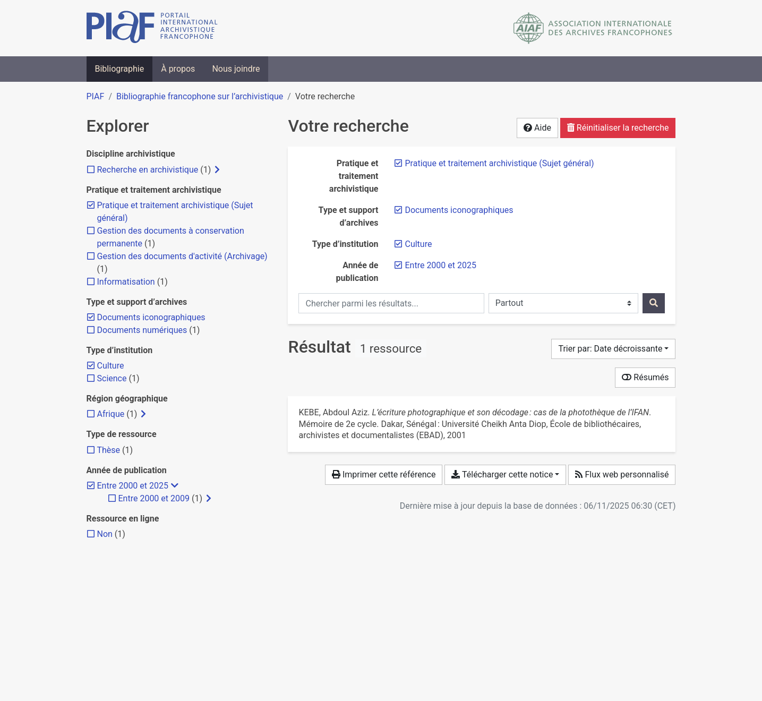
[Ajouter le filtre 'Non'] (105, 534)
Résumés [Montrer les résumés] (645, 377)
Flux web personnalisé (622, 474)
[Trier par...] (613, 349)
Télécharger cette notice (502, 474)
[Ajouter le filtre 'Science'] (112, 378)
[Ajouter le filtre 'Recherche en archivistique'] (148, 170)
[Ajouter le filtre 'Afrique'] (111, 414)
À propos (178, 69)
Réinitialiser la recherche (618, 128)
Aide (537, 128)
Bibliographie (119, 69)
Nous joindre (236, 69)
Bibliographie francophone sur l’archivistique (199, 96)
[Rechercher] (654, 303)
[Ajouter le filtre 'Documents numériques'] (142, 330)
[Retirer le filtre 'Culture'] (418, 244)
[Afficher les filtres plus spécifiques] (217, 170)
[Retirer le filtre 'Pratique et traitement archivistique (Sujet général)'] (499, 163)
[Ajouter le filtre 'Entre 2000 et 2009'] (154, 498)
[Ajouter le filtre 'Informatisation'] (126, 282)
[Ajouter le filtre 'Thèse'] (109, 450)
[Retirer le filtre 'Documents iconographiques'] (459, 210)
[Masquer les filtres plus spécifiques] (174, 486)
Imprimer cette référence (383, 474)
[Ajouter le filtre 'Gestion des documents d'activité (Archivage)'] (182, 256)
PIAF (96, 96)
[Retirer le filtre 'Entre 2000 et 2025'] (440, 265)
